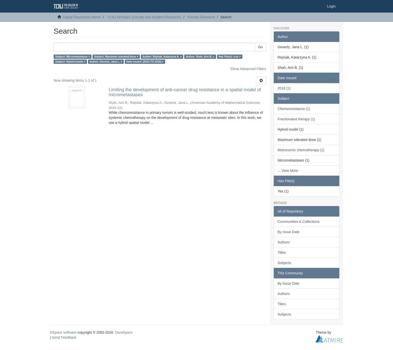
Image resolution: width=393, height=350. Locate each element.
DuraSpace (124, 332)
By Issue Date (289, 232)
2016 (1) (284, 88)
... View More (288, 171)
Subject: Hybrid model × (70, 61)
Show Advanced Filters (248, 69)
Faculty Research (201, 17)
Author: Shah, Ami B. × (200, 56)
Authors (284, 242)
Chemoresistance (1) (294, 109)
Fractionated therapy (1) (296, 119)
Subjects (284, 263)
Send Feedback (64, 337)
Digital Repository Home (82, 17)
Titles (282, 253)
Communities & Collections (299, 222)
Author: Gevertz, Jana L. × (105, 61)
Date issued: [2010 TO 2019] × (144, 61)
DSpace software (63, 332)
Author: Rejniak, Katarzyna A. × (161, 56)
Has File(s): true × (230, 56)
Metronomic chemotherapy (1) (301, 150)
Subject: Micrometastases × (72, 56)
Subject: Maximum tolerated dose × (116, 56)
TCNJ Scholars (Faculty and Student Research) (144, 17)
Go (260, 47)
